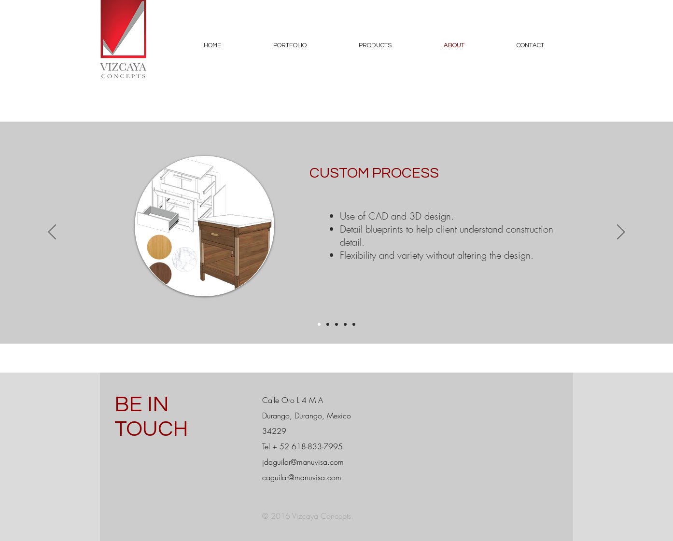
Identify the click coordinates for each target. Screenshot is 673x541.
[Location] (345, 324)
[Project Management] (327, 324)
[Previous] (52, 232)
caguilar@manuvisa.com (301, 477)
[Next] (621, 232)
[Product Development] (353, 324)
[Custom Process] (319, 324)
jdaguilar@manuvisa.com (303, 462)
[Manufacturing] (336, 324)
